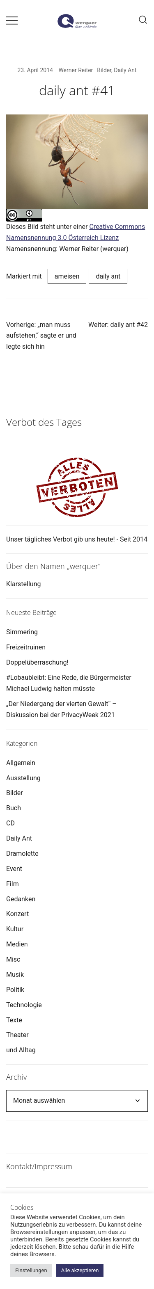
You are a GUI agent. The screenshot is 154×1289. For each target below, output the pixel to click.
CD (10, 823)
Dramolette (22, 853)
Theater (17, 1035)
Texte (14, 1020)
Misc (13, 959)
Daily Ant (125, 70)
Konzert (17, 914)
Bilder (104, 70)
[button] (9, 392)
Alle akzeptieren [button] (80, 1270)
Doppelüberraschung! (37, 662)
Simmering (22, 632)
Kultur (14, 929)
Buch (13, 808)
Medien (17, 944)
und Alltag (21, 1050)
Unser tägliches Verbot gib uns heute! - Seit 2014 (76, 539)
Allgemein (20, 763)
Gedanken (20, 899)
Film (12, 884)
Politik (15, 990)
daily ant (108, 276)
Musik (15, 974)
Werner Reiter (75, 70)
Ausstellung (23, 778)
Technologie (24, 1005)
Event (14, 869)
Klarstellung (23, 584)
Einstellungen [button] (31, 1270)
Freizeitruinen (26, 647)
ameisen (67, 276)
